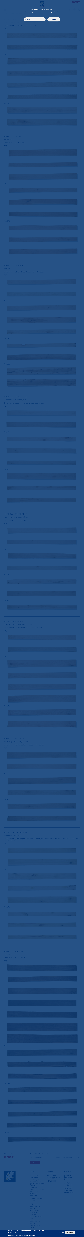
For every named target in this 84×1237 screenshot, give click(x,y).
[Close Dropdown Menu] (79, 9)
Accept (61, 1232)
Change (53, 19)
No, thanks (70, 1232)
